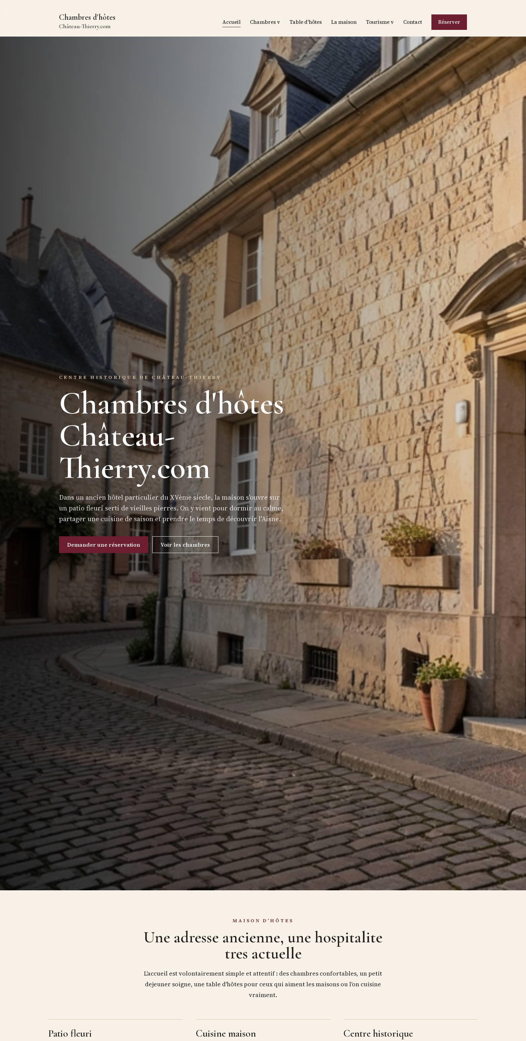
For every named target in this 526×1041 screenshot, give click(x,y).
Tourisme (380, 22)
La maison (344, 22)
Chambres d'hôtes (87, 21)
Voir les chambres (185, 544)
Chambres (265, 22)
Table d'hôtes (306, 22)
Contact (412, 22)
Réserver (449, 22)
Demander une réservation (103, 544)
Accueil (231, 22)
